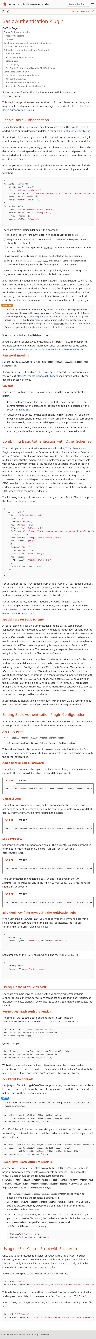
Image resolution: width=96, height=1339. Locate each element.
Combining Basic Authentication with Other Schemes (29, 43)
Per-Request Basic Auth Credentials (22, 75)
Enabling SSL (23, 409)
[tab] (9, 780)
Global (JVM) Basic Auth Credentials (22, 82)
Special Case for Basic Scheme (20, 46)
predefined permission (38, 316)
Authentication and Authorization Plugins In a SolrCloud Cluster (47, 349)
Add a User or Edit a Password (20, 57)
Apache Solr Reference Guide (29, 4)
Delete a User (12, 60)
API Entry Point (13, 53)
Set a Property (12, 64)
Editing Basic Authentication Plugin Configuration (27, 50)
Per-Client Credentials (16, 79)
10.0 (74, 11)
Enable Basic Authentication (17, 32)
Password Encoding (15, 35)
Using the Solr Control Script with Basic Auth (25, 86)
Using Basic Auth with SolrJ (16, 71)
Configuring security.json (76, 131)
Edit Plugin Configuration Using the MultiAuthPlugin (31, 68)
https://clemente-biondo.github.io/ (36, 375)
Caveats (9, 39)
